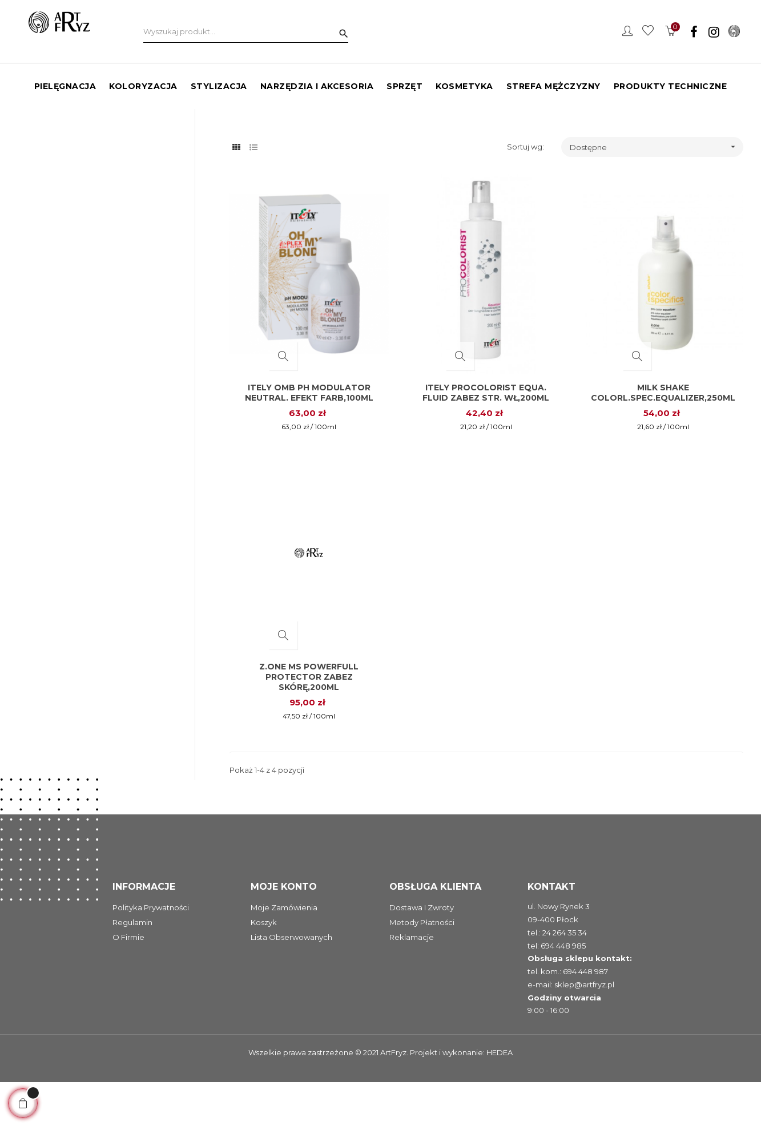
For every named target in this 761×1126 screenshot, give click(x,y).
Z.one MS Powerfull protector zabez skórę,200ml (309, 721)
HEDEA (499, 1096)
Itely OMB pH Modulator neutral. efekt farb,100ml (309, 436)
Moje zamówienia (284, 952)
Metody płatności (421, 966)
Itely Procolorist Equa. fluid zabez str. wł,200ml (485, 436)
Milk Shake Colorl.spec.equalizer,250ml (663, 436)
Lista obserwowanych (291, 981)
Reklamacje (411, 981)
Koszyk (264, 966)
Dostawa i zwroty (421, 952)
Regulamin (132, 966)
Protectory (44, 145)
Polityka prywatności (150, 952)
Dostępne (656, 191)
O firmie (128, 981)
